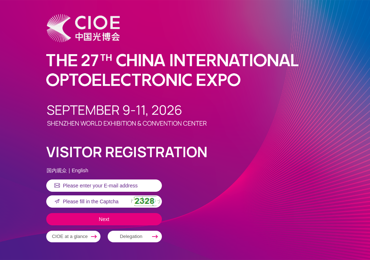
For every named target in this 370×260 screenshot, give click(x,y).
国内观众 (57, 170)
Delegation (131, 236)
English (80, 170)
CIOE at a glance (70, 236)
